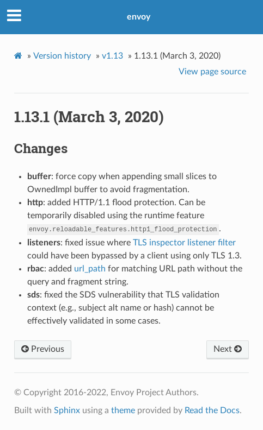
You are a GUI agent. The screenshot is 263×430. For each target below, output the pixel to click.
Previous (42, 349)
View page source (212, 71)
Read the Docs (212, 410)
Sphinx (67, 410)
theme (123, 410)
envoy (138, 16)
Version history (62, 56)
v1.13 (112, 56)
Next (227, 349)
